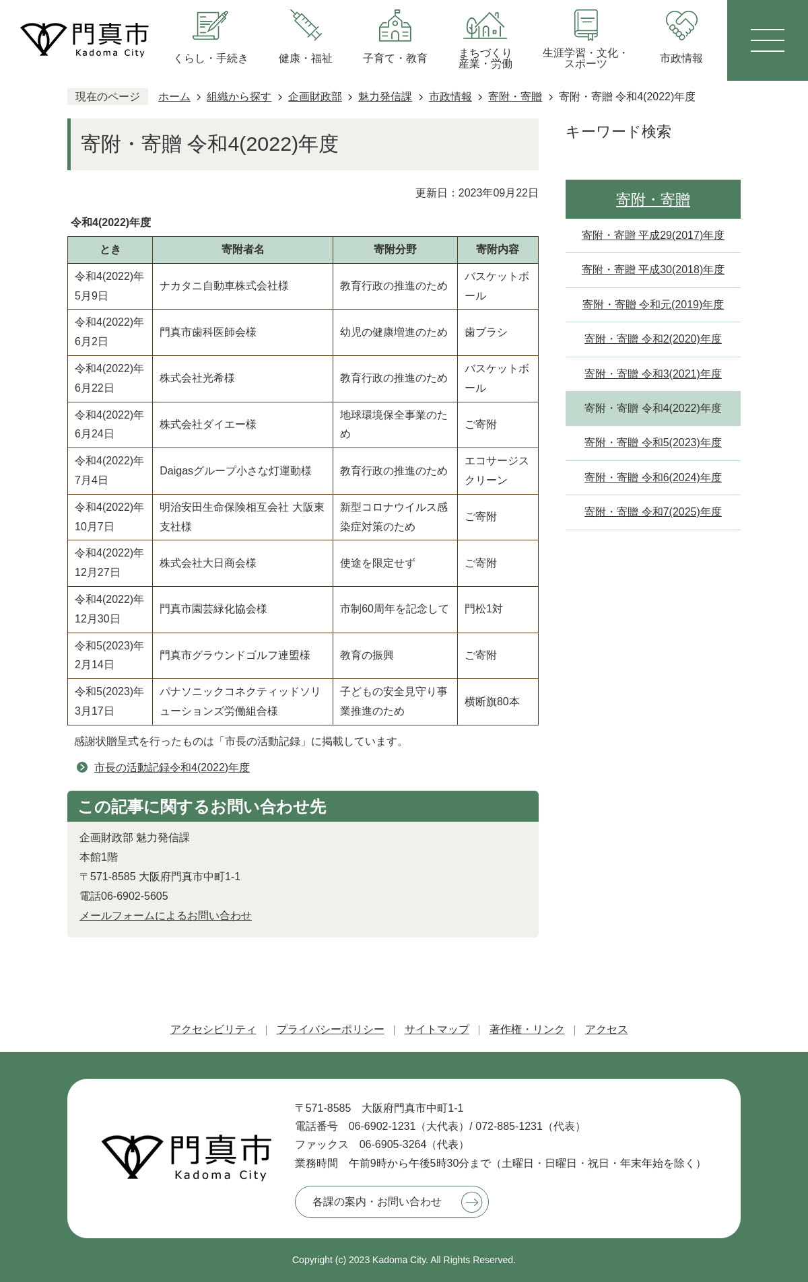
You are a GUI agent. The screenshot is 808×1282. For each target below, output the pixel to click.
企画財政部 (315, 96)
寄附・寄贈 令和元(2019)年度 (653, 304)
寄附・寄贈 (515, 96)
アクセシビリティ (213, 1029)
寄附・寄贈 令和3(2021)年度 (653, 374)
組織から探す (239, 96)
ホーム (174, 96)
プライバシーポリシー (330, 1029)
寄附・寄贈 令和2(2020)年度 (653, 339)
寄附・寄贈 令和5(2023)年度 (653, 442)
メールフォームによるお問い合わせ (165, 915)
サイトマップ (437, 1029)
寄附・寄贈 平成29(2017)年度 (653, 235)
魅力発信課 (385, 96)
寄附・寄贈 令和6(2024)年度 (653, 477)
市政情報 (450, 96)
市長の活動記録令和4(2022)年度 (172, 767)
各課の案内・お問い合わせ (377, 1201)
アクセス (606, 1029)
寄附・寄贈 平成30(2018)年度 (653, 269)
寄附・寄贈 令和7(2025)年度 (653, 512)
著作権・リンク (527, 1029)
